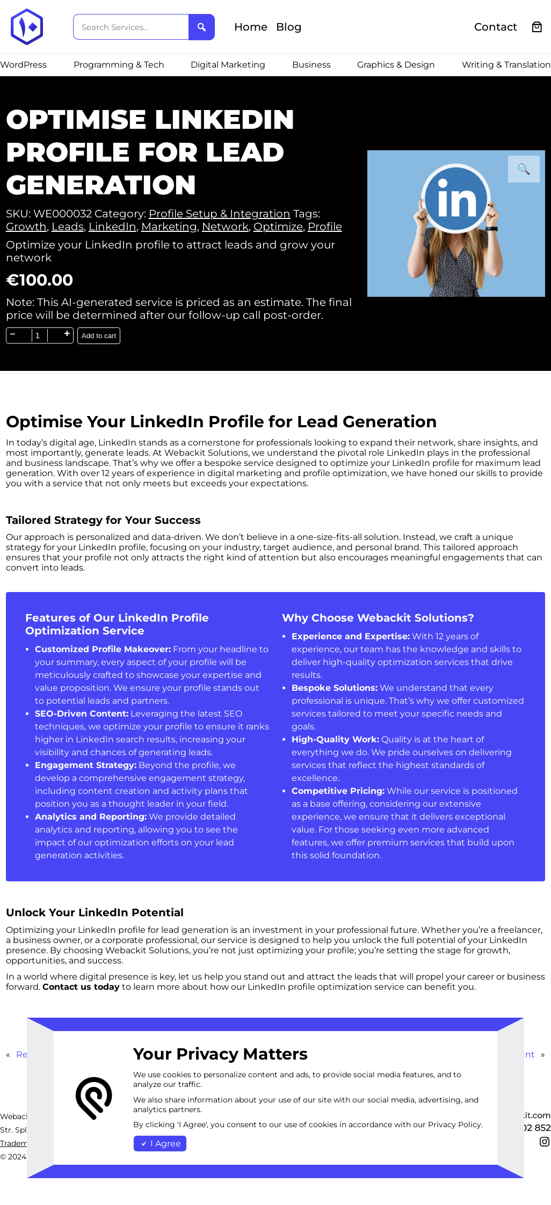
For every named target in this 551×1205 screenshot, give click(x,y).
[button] (524, 169)
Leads (68, 226)
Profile (325, 226)
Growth (26, 226)
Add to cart (99, 336)
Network (225, 226)
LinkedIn (112, 226)
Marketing (169, 226)
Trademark (20, 1143)
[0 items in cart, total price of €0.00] (537, 27)
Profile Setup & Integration (220, 213)
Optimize (278, 226)
